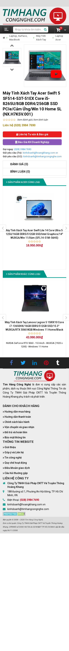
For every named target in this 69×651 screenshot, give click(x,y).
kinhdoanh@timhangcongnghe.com (42, 156)
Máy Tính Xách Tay (41, 38)
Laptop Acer (59, 38)
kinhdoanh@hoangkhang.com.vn (40, 152)
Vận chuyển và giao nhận (19, 427)
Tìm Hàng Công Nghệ (34, 520)
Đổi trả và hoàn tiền (16, 432)
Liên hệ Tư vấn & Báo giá (32, 134)
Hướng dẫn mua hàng (17, 411)
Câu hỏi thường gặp (16, 473)
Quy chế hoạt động (16, 462)
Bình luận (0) (20, 171)
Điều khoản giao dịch (17, 467)
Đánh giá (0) (19, 164)
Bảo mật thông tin (15, 437)
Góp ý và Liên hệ (14, 452)
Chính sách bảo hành (17, 421)
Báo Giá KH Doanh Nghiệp (32, 142)
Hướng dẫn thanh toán (18, 416)
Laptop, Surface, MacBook (18, 38)
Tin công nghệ (13, 457)
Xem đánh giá (24, 119)
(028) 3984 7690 (22, 149)
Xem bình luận (40, 119)
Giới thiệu (10, 447)
